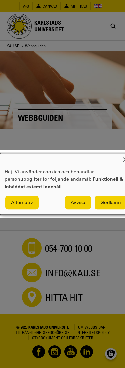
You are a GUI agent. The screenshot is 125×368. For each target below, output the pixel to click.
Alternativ (22, 203)
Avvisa (78, 203)
